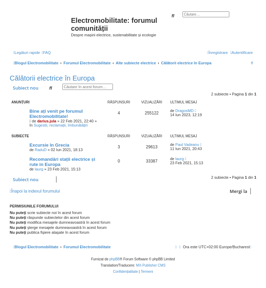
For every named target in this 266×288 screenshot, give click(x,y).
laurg (39, 169)
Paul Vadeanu (187, 144)
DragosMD (184, 111)
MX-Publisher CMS (151, 265)
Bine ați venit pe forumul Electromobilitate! (56, 114)
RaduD (40, 150)
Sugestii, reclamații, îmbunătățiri (61, 125)
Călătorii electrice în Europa (52, 78)
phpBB (114, 259)
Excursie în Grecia (49, 145)
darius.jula (46, 121)
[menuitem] (46, 52)
